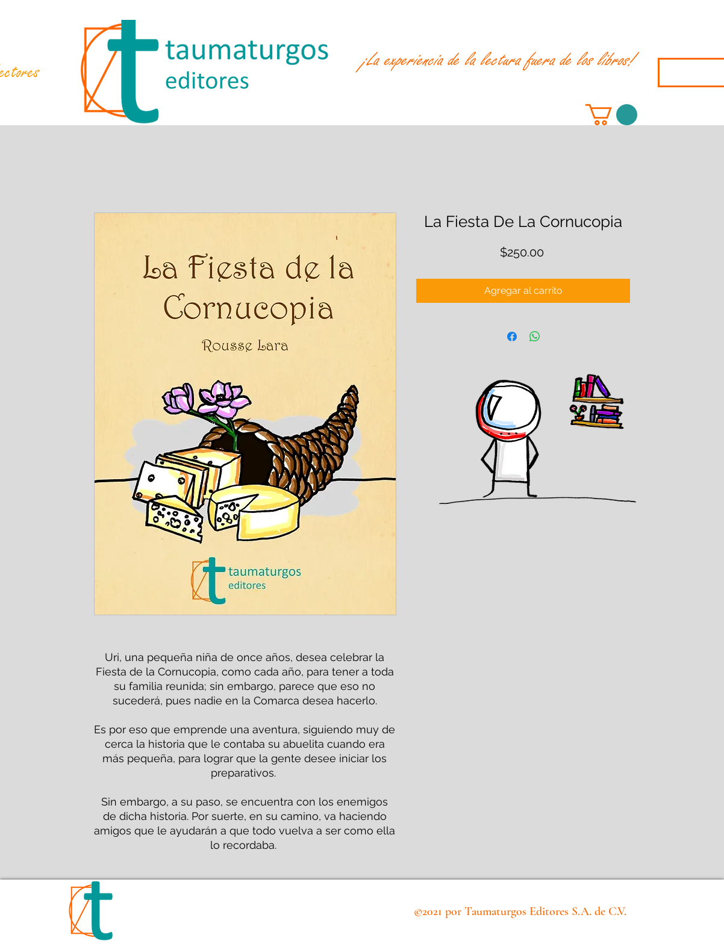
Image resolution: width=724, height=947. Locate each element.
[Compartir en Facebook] (512, 336)
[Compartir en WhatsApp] (535, 336)
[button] (611, 114)
